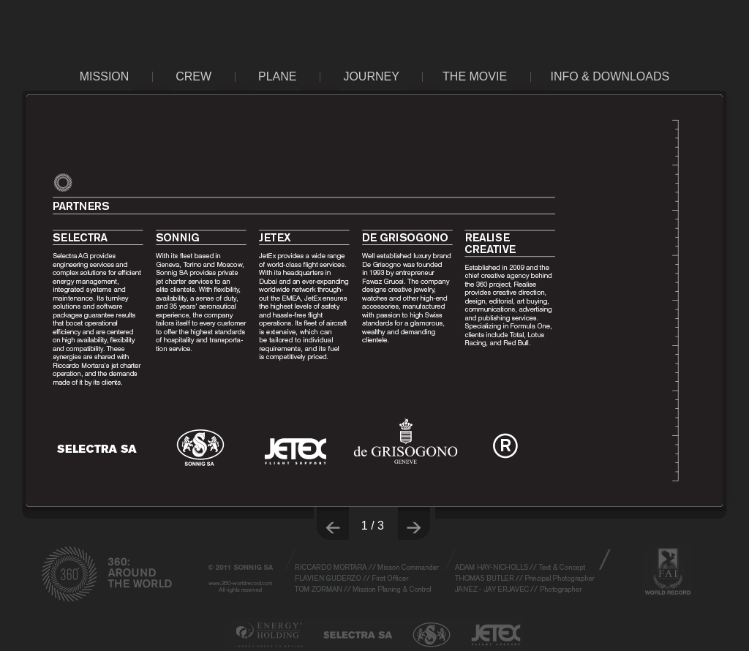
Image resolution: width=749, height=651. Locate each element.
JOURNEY (371, 76)
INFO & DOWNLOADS (610, 76)
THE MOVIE (475, 76)
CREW (193, 76)
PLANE (277, 76)
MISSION (104, 76)
